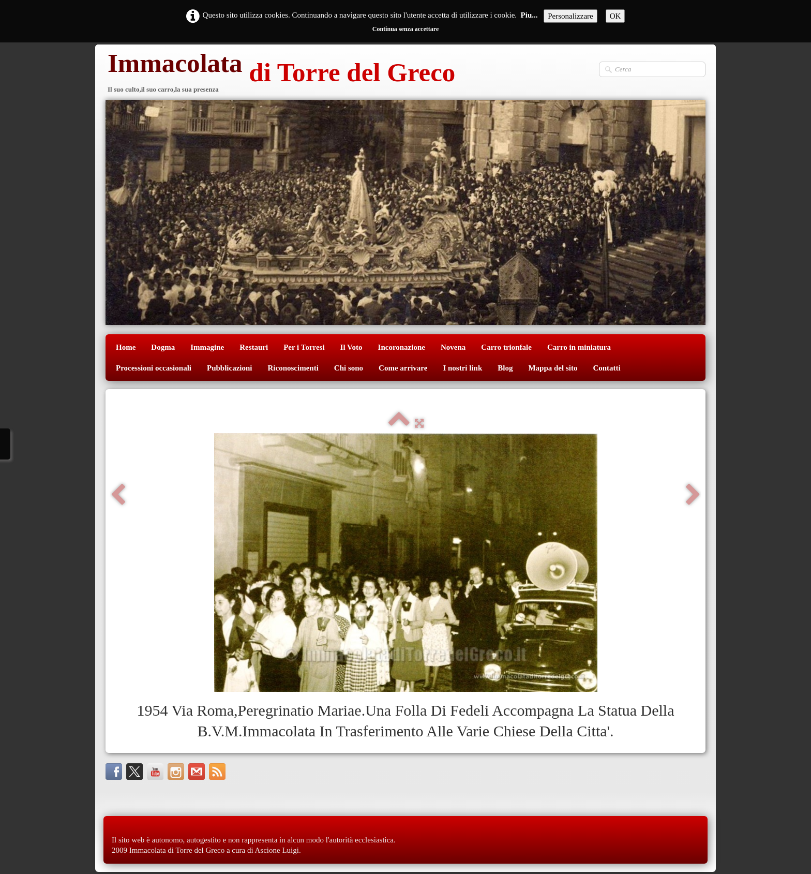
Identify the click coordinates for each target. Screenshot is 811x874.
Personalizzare (570, 16)
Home (126, 347)
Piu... (529, 15)
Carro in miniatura (579, 347)
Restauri (253, 347)
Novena (453, 347)
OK (615, 16)
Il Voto (351, 347)
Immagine (207, 347)
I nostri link (462, 368)
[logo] (280, 74)
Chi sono (348, 368)
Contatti (606, 368)
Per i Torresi (303, 347)
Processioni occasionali (153, 368)
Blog (505, 368)
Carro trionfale (506, 347)
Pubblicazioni (229, 368)
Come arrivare (403, 368)
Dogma (163, 347)
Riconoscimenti (293, 368)
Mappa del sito (552, 368)
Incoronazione (401, 347)
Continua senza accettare (405, 29)
